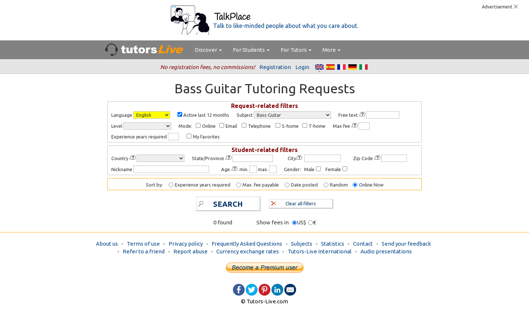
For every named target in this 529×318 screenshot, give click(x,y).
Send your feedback (406, 244)
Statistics (332, 244)
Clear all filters (293, 202)
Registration (275, 67)
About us (107, 244)
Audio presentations (386, 251)
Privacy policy (186, 244)
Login (302, 67)
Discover (208, 50)
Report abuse (190, 251)
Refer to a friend (144, 251)
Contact (363, 244)
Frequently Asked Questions (247, 244)
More (332, 50)
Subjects (301, 244)
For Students (251, 50)
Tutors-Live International (320, 251)
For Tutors (296, 50)
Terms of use (143, 244)
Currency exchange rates (247, 251)
